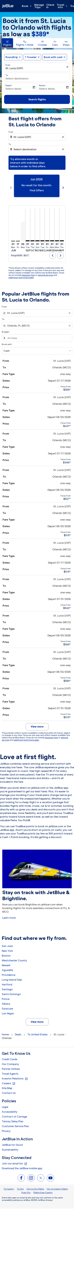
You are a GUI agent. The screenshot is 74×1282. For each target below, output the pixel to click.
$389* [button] (40, 34)
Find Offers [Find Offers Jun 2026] (37, 190)
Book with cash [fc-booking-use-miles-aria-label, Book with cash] (53, 57)
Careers (8, 1080)
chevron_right (60, 252)
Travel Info (63, 6)
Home (5, 1030)
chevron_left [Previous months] (11, 185)
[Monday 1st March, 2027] (57, 237)
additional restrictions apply (21, 274)
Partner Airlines (11, 1065)
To (6, 75)
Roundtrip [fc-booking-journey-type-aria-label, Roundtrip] (11, 57)
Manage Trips (39, 6)
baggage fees (28, 271)
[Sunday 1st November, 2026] (37, 237)
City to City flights (35, 1185)
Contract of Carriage (14, 1112)
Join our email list (14, 1160)
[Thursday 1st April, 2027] (62, 237)
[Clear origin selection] (63, 137)
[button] (32, 57)
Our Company (10, 1060)
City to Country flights (57, 1185)
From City (26, 1189)
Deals (18, 1030)
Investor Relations (15, 1075)
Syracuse (7, 1004)
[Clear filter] (68, 67)
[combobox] (37, 137)
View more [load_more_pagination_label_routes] (37, 1018)
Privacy (6, 1127)
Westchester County (14, 956)
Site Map (7, 1084)
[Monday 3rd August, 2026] (23, 228)
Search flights (37, 99)
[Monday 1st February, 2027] (52, 237)
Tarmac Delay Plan (12, 1117)
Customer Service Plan (15, 1122)
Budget (5, 328)
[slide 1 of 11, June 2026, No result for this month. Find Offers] (36, 186)
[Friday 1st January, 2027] (47, 237)
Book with (7, 340)
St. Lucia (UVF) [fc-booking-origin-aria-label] (14, 68)
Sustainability (10, 1146)
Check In (50, 6)
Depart (8, 85)
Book (27, 6)
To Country (8, 1185)
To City (20, 1185)
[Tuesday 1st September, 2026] (28, 237)
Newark (6, 961)
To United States (37, 1030)
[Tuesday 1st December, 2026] (42, 237)
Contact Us (9, 1089)
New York (7, 947)
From (7, 65)
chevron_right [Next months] (63, 185)
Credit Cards (9, 1055)
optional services (45, 271)
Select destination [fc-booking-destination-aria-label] (16, 78)
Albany (6, 1000)
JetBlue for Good (12, 1141)
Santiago (7, 985)
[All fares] (38, 334)
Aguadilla (7, 966)
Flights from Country (43, 1189)
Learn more (9, 914)
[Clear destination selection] (63, 149)
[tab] (7, 43)
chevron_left (52, 252)
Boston (6, 952)
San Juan (7, 942)
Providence (8, 971)
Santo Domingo (11, 990)
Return (42, 85)
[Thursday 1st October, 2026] (32, 237)
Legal (5, 1103)
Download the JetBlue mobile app (22, 1164)
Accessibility (9, 1108)
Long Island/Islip (12, 976)
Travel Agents (10, 1070)
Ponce (5, 995)
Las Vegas (8, 1009)
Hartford (7, 980)
